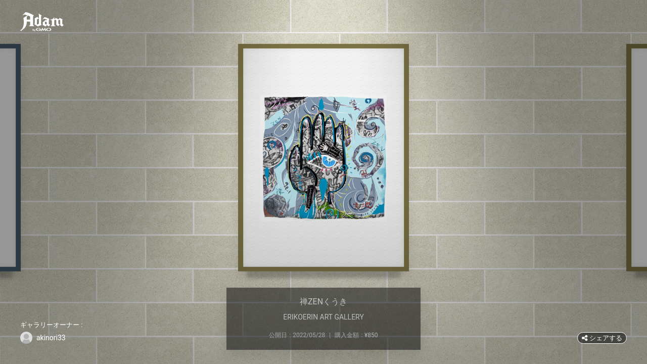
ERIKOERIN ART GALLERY (323, 317)
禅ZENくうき (323, 301)
